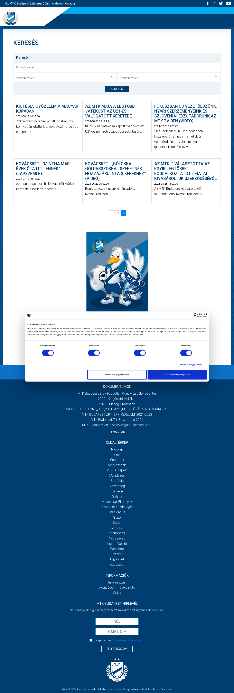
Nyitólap (117, 449)
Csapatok (117, 460)
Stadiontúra (117, 512)
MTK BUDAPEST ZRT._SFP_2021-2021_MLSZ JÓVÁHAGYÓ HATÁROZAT (117, 409)
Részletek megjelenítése (191, 364)
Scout (117, 523)
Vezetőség (117, 486)
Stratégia (117, 481)
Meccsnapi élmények (117, 502)
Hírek (117, 455)
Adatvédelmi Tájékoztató (117, 587)
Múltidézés (117, 475)
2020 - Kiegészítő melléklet (117, 399)
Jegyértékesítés (117, 544)
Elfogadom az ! (118, 640)
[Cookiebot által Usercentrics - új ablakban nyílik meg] (189, 315)
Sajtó (117, 517)
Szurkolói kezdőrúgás (117, 507)
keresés (117, 88)
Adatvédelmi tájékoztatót (127, 640)
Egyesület (117, 559)
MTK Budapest (117, 470)
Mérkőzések (117, 465)
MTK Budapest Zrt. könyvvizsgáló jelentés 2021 (117, 425)
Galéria (117, 496)
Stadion (117, 554)
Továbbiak (117, 432)
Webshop (117, 549)
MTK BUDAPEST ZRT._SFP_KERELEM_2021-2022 (117, 414)
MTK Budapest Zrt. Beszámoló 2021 (117, 420)
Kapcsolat (117, 565)
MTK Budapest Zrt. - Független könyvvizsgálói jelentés (117, 393)
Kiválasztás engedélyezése (117, 375)
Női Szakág (117, 538)
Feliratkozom (117, 648)
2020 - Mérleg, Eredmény (117, 404)
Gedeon (117, 491)
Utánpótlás (117, 533)
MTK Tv (117, 528)
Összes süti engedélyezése (177, 375)
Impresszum (117, 582)
